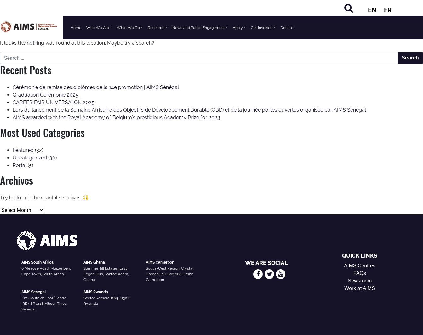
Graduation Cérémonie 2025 (45, 95)
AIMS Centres (359, 265)
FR (388, 10)
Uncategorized (30, 158)
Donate (286, 27)
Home (76, 27)
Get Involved (261, 27)
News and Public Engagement (198, 27)
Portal (19, 165)
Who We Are (97, 27)
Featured (23, 150)
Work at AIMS (359, 288)
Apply (238, 27)
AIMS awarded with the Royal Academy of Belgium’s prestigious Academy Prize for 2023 (116, 117)
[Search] (348, 8)
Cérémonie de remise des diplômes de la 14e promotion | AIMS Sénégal (96, 87)
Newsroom (360, 280)
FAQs (359, 273)
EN (372, 10)
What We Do (128, 27)
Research (156, 27)
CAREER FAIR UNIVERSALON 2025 (53, 102)
